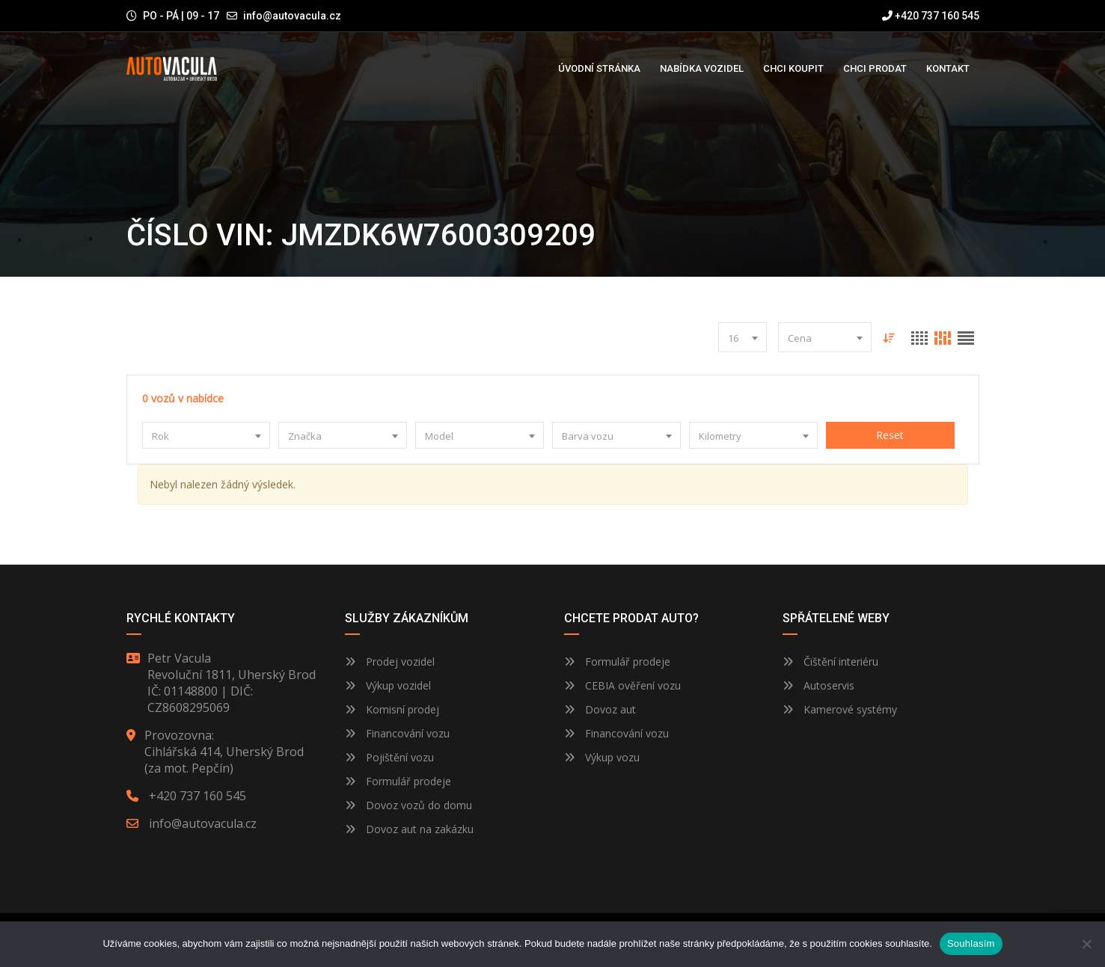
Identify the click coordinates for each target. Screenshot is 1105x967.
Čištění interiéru (830, 661)
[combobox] (742, 337)
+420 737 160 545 (930, 16)
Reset (890, 435)
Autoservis (818, 685)
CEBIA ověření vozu (633, 685)
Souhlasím (971, 943)
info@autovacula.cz (292, 16)
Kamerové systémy (840, 709)
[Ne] (1086, 943)
